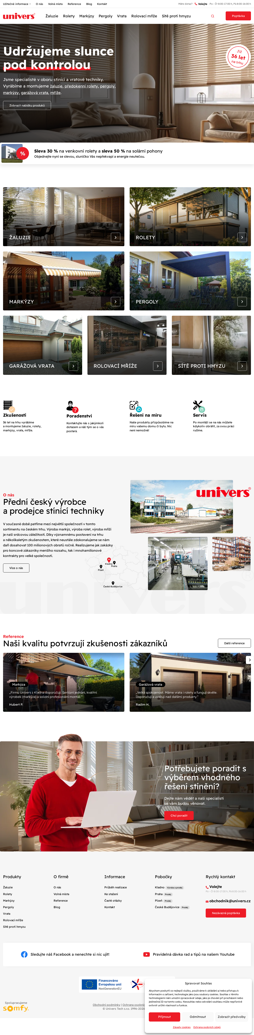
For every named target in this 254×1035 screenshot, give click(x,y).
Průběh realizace (115, 921)
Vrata (122, 16)
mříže (58, 92)
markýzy (11, 92)
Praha (158, 927)
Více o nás (16, 593)
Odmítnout (198, 1017)
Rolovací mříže (144, 16)
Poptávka (238, 16)
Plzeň (158, 934)
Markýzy (86, 16)
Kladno (160, 921)
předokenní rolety (83, 86)
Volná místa (55, 4)
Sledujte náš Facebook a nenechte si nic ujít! (65, 988)
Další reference (234, 668)
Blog (89, 4)
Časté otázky (113, 934)
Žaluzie (51, 16)
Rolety (69, 16)
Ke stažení (111, 927)
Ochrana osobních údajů (207, 1027)
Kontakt (102, 4)
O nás (39, 4)
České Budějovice (167, 940)
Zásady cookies (182, 1027)
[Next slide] (250, 685)
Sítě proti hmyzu (176, 16)
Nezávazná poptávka (226, 946)
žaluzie (57, 86)
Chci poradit (179, 849)
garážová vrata (36, 92)
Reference (74, 4)
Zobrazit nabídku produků (27, 105)
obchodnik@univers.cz (230, 934)
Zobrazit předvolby (232, 1017)
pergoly (111, 86)
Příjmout (164, 1017)
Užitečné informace (15, 4)
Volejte (201, 4)
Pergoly (105, 16)
